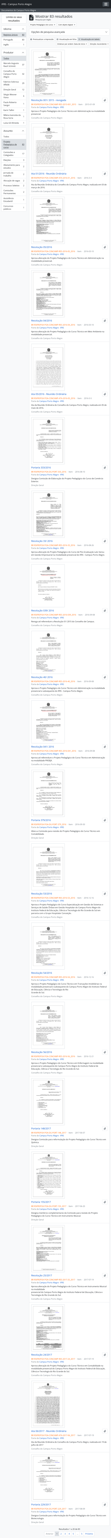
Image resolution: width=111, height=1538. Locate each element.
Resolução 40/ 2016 (42, 677)
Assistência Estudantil (13, 200)
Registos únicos (13, 35)
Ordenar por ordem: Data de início (71, 44)
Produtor (8, 52)
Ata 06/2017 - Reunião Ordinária (48, 1431)
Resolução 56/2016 (41, 1052)
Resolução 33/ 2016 (42, 541)
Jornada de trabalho (13, 174)
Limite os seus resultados (14, 18)
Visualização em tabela (88, 39)
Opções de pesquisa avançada (48, 32)
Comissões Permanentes (13, 192)
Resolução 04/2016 (41, 320)
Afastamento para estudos (13, 166)
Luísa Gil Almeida (13, 123)
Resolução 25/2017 (41, 1275)
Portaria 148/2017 (41, 1128)
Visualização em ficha (66, 39)
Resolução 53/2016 (41, 893)
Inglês (13, 45)
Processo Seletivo (13, 186)
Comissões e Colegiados (13, 153)
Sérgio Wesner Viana (13, 96)
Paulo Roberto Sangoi (13, 104)
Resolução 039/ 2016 (42, 610)
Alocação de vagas (13, 181)
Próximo (89, 1533)
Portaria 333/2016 (41, 467)
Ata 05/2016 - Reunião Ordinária (48, 394)
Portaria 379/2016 (41, 820)
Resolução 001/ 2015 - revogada (48, 100)
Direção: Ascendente (98, 44)
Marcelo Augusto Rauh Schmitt (13, 64)
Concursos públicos (13, 207)
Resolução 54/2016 (41, 972)
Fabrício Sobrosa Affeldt (13, 83)
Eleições (13, 161)
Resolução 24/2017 (41, 1354)
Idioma (7, 29)
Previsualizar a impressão (42, 39)
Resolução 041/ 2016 (42, 746)
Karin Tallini (13, 111)
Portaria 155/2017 (41, 1202)
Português (13, 40)
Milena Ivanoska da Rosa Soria (13, 116)
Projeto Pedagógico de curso (13, 144)
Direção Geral (13, 90)
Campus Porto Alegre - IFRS (51, 107)
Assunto (8, 130)
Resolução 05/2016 (41, 247)
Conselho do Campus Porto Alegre (13, 74)
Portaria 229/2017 (41, 1504)
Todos (6, 58)
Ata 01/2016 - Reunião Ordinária (48, 173)
